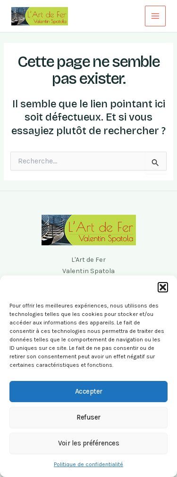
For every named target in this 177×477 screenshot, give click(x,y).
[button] (163, 287)
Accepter (88, 391)
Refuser (88, 417)
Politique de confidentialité (88, 464)
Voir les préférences (88, 443)
